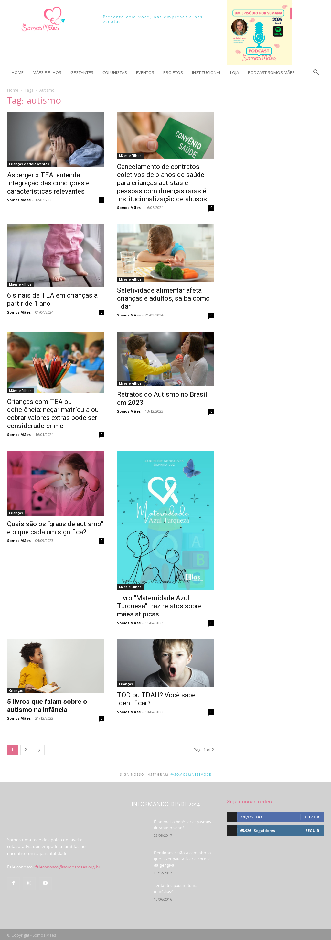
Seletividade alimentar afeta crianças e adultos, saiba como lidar (163, 298)
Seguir (312, 830)
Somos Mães (19, 199)
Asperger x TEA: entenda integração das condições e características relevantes (48, 183)
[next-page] (39, 750)
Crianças (16, 513)
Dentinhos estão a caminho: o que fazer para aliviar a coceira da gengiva (183, 858)
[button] (316, 72)
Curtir (312, 816)
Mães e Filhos (130, 155)
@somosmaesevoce (190, 774)
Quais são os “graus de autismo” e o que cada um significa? (55, 528)
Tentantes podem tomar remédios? (183, 883)
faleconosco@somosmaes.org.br (67, 886)
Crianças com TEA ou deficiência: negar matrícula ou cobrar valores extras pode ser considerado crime (53, 414)
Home (12, 90)
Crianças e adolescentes (29, 164)
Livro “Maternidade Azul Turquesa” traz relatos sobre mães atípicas (159, 606)
